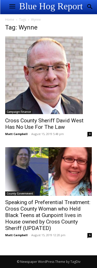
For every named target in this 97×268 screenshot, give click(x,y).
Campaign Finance (19, 112)
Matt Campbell (16, 134)
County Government (20, 193)
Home (9, 19)
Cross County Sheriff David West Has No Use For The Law (44, 123)
